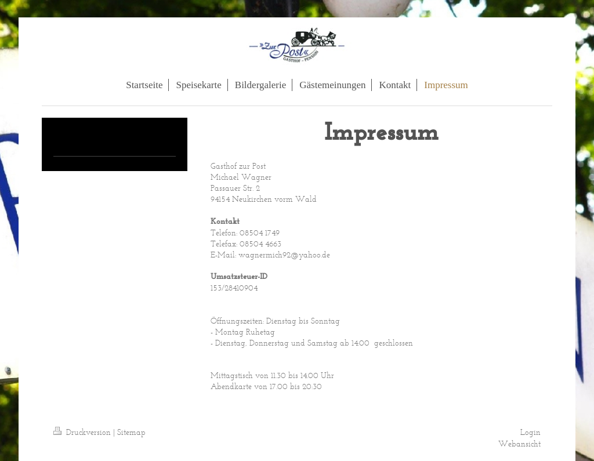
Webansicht (519, 444)
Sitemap (131, 432)
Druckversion (83, 432)
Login (530, 432)
